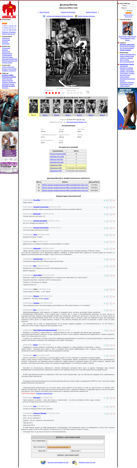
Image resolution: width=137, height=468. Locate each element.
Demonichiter (38, 259)
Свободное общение (127, 82)
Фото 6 (91, 115)
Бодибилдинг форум (127, 64)
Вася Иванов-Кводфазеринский (45, 330)
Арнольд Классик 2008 (58, 154)
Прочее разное (7, 62)
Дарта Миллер (44, 12)
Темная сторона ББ (126, 70)
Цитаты (122, 80)
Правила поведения (9, 82)
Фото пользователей (127, 62)
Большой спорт (125, 75)
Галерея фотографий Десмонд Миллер (59, 16)
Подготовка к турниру (127, 73)
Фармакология (7, 53)
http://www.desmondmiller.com (77, 122)
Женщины (12, 32)
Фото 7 (102, 115)
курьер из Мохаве (39, 413)
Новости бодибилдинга (128, 54)
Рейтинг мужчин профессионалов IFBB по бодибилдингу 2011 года (65, 185)
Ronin (35, 345)
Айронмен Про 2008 (57, 156)
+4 (104, 303)
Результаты (6, 38)
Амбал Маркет (125, 86)
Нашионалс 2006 (56, 165)
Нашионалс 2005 (56, 171)
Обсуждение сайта (126, 84)
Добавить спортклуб (9, 70)
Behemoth (37, 214)
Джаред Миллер (91, 12)
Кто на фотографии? (127, 48)
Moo (35, 355)
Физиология (6, 52)
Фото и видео (124, 60)
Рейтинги (5, 42)
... (49, 298)
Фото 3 (56, 115)
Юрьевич (36, 397)
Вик (34, 266)
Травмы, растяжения (127, 71)
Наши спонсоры (7, 80)
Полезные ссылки (8, 84)
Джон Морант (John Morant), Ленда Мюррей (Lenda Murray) (127, 31)
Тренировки (6, 48)
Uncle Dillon (37, 275)
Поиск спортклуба (8, 67)
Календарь (6, 44)
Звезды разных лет (8, 34)
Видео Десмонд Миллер (86, 16)
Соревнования (7, 55)
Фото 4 (68, 115)
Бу (78, 88)
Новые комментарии (127, 56)
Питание (5, 50)
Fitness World (124, 77)
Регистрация (128, 16)
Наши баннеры (7, 79)
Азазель (36, 303)
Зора (35, 234)
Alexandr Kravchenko (41, 207)
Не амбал (36, 200)
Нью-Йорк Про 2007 (57, 162)
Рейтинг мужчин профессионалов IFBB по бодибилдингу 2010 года (65, 190)
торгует (46, 298)
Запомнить (129, 10)
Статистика (6, 40)
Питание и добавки (126, 68)
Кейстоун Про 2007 (56, 159)
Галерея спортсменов (68, 12)
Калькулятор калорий (127, 46)
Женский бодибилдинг (9, 59)
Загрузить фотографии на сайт (58, 463)
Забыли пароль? (128, 15)
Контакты (5, 88)
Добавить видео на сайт (87, 463)
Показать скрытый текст (44, 393)
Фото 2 (45, 115)
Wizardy (36, 296)
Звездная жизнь (7, 57)
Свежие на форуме (126, 58)
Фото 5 (79, 115)
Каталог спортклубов (9, 69)
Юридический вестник (9, 61)
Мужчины (5, 32)
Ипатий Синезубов (40, 221)
